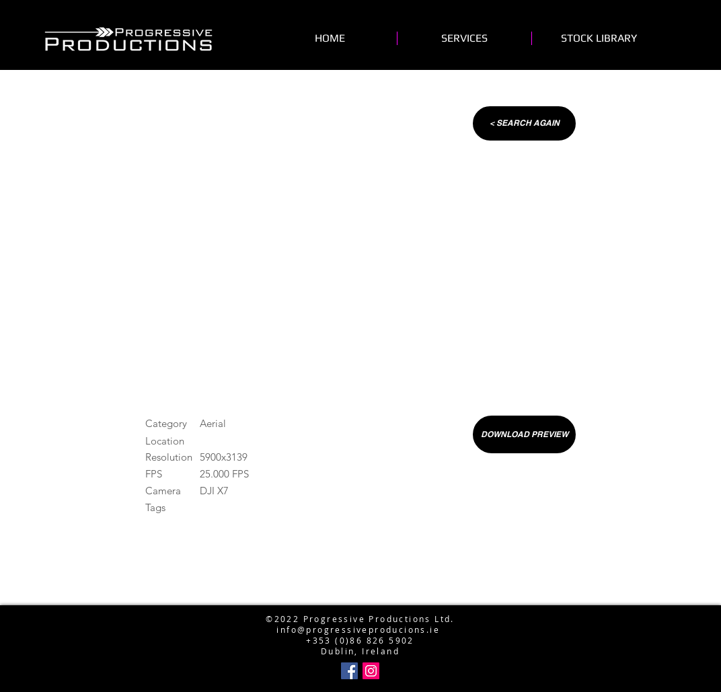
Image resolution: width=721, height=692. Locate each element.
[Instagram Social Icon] (371, 670)
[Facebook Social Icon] (349, 670)
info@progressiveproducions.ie (358, 629)
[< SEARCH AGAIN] (524, 123)
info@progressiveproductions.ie (357, 597)
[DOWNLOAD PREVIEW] (524, 434)
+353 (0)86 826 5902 (360, 640)
